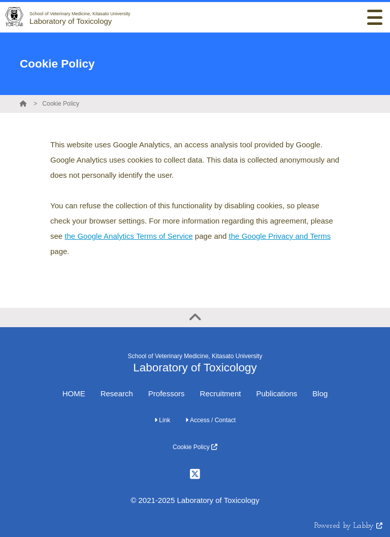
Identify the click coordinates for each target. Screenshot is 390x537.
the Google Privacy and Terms (280, 236)
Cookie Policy (60, 103)
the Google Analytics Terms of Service (128, 236)
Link (162, 420)
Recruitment (220, 393)
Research (117, 393)
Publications (276, 393)
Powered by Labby (348, 526)
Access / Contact (210, 420)
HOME (73, 393)
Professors (166, 393)
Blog (320, 393)
